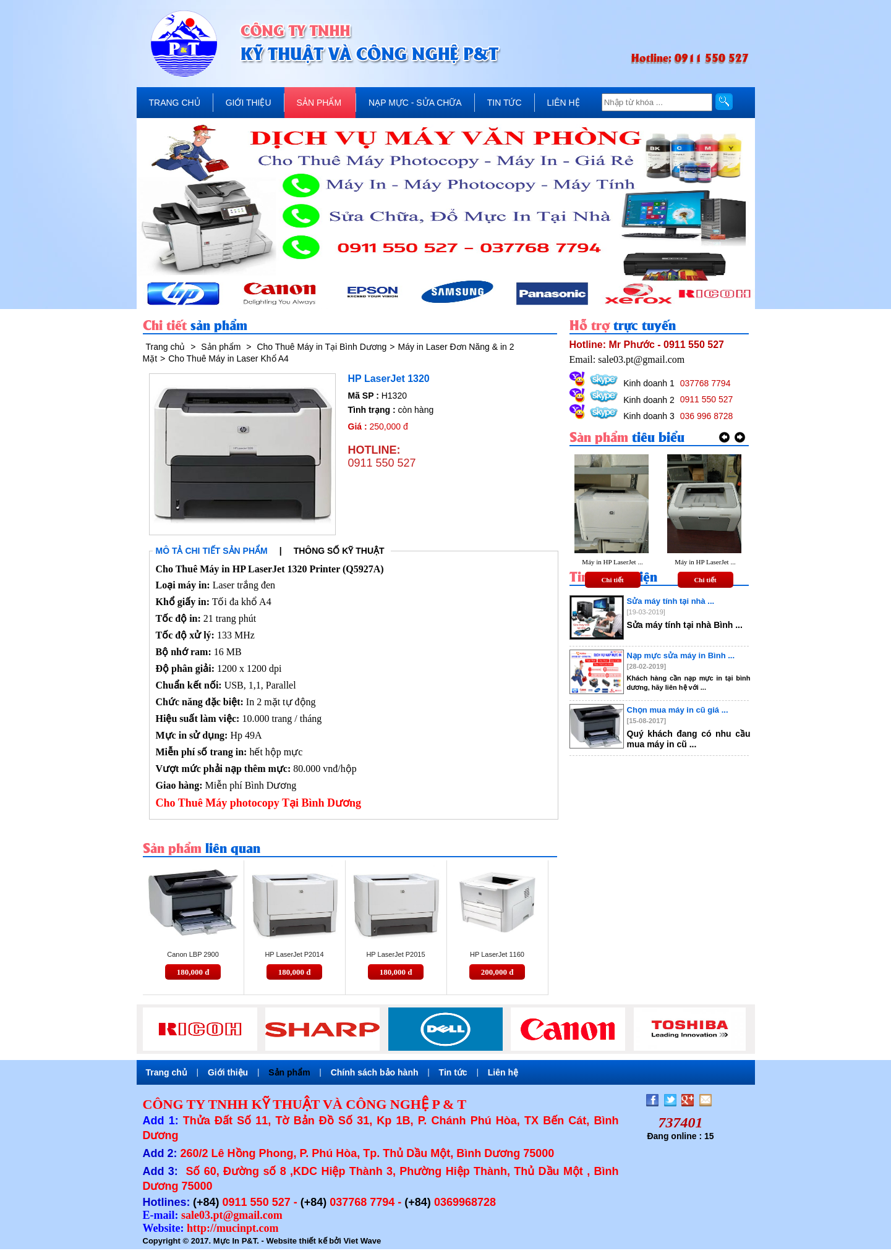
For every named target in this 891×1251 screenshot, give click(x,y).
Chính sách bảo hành (375, 1072)
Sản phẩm (221, 347)
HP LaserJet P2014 (294, 954)
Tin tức (453, 1072)
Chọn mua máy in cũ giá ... (677, 710)
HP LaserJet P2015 (395, 954)
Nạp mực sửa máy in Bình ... (681, 655)
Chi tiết (612, 579)
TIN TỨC (504, 103)
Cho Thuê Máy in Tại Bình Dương (321, 347)
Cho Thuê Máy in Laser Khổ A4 (228, 358)
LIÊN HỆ (563, 103)
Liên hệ (503, 1072)
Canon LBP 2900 (193, 954)
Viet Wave (362, 1240)
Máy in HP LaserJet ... (612, 562)
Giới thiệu (228, 1072)
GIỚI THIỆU (248, 103)
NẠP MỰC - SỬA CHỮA (415, 103)
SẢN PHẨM (319, 103)
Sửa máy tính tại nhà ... (671, 601)
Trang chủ (165, 347)
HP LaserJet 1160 (497, 954)
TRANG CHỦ (174, 103)
